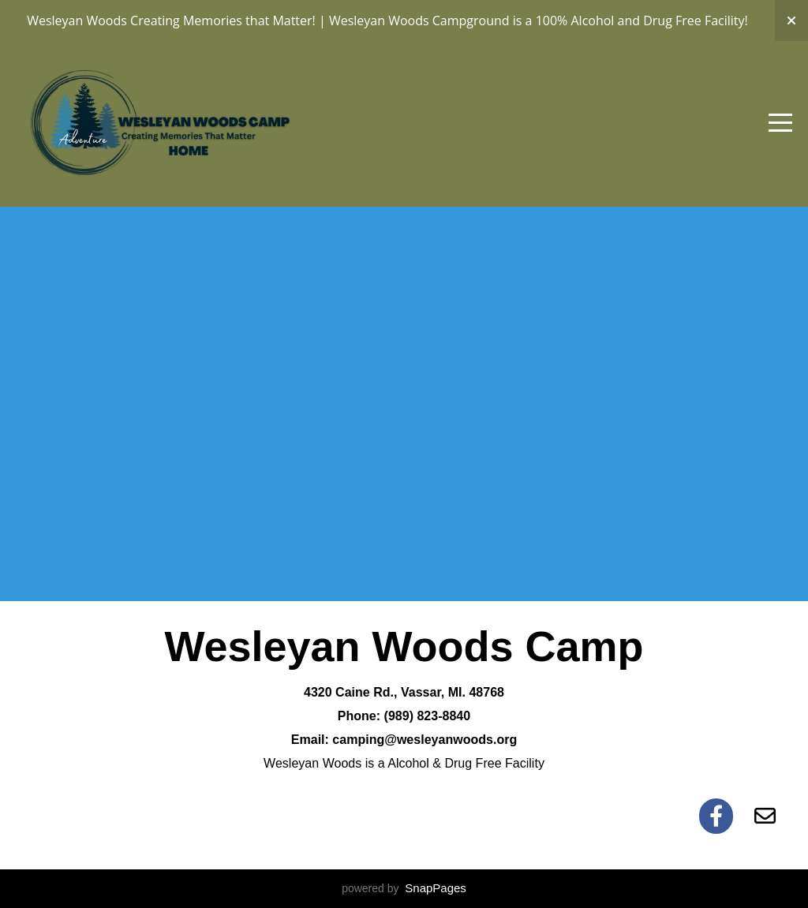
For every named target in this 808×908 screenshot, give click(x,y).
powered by (404, 888)
